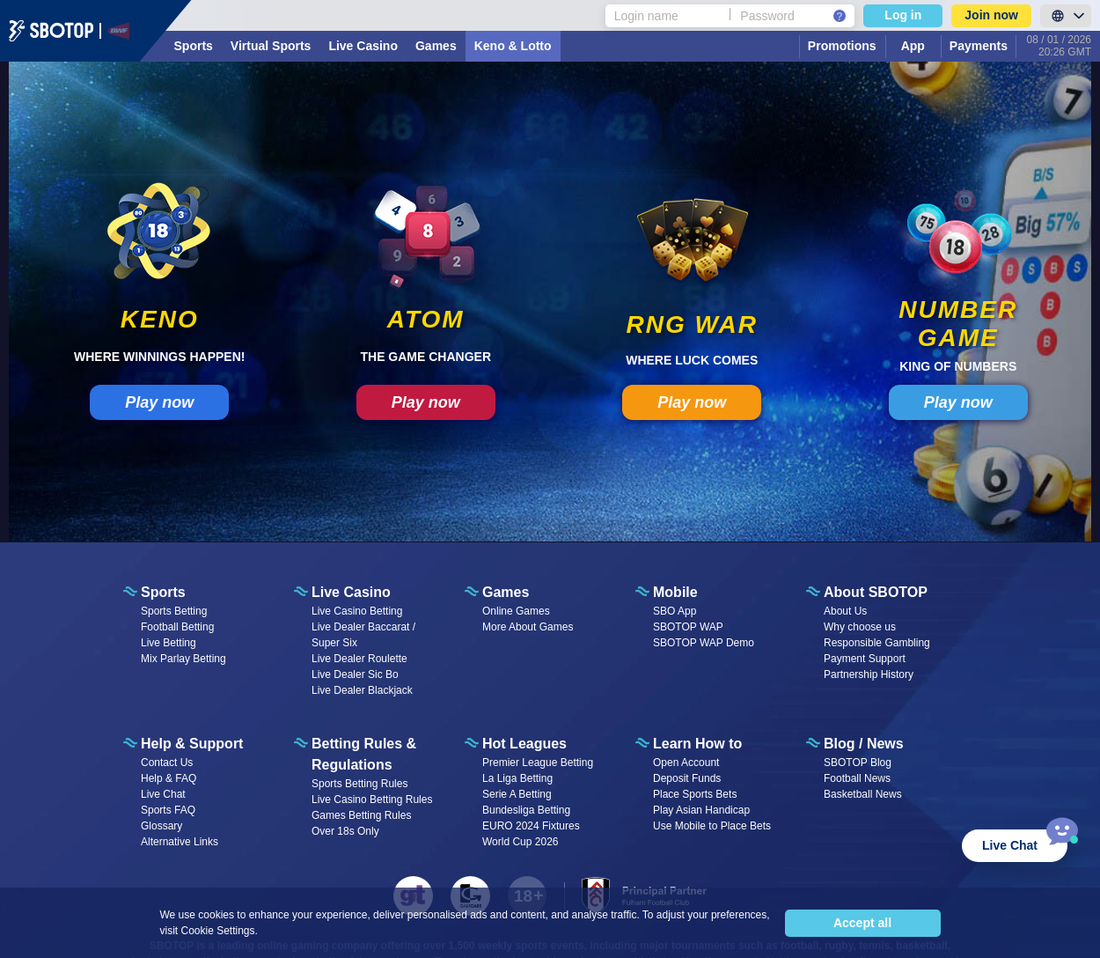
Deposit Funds (687, 778)
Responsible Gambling (877, 643)
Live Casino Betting (357, 611)
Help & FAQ (168, 778)
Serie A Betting (517, 794)
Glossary (161, 826)
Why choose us (860, 627)
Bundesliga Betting (526, 810)
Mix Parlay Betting (183, 658)
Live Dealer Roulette (359, 658)
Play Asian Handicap (701, 810)
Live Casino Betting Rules (372, 799)
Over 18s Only (345, 831)
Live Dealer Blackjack (362, 690)
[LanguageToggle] (1065, 15)
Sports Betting (174, 611)
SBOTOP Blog (857, 762)
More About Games (527, 627)
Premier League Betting (537, 762)
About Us (845, 611)
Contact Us (167, 762)
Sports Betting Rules (359, 783)
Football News (857, 778)
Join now (991, 15)
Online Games (516, 611)
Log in (902, 15)
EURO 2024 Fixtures (531, 826)
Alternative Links (179, 842)
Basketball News (863, 794)
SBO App (674, 611)
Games (436, 46)
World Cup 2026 (520, 842)
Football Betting (177, 627)
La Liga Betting (517, 778)
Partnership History (868, 674)
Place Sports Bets (695, 794)
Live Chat (163, 794)
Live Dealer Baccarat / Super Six (363, 635)
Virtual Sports (271, 46)
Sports (193, 46)
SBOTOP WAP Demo (703, 643)
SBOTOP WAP (688, 627)
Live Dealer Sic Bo (355, 674)
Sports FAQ (168, 810)
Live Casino (363, 46)
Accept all (862, 923)
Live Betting (168, 643)
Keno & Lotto (513, 46)
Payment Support (865, 658)
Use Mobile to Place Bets (712, 826)
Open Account (686, 762)
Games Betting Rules (361, 815)
